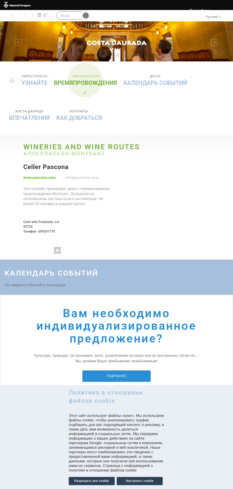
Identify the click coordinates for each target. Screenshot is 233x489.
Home (12, 80)
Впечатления (29, 115)
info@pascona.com (82, 177)
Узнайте (34, 80)
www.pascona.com (39, 177)
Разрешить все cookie (91, 481)
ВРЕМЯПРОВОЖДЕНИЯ (85, 80)
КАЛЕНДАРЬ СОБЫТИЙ (155, 80)
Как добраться (79, 115)
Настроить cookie (140, 481)
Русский (213, 17)
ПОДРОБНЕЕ (116, 376)
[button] (17, 41)
